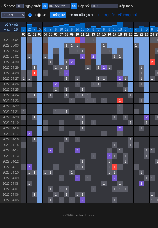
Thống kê (58, 15)
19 (125, 34)
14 (77, 29)
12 (29, 29)
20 (130, 34)
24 (152, 34)
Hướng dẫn (106, 15)
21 (136, 34)
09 (71, 34)
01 (29, 34)
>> (74, 6)
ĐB (43, 15)
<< (44, 6)
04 (45, 34)
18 (120, 29)
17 (114, 34)
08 (66, 34)
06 (55, 34)
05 (50, 34)
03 (39, 34)
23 (146, 34)
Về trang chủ (127, 15)
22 (141, 34)
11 (82, 34)
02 (34, 34)
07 (61, 34)
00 (23, 34)
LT (34, 15)
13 (93, 34)
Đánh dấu (81, 15)
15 (82, 29)
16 (109, 34)
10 (61, 29)
